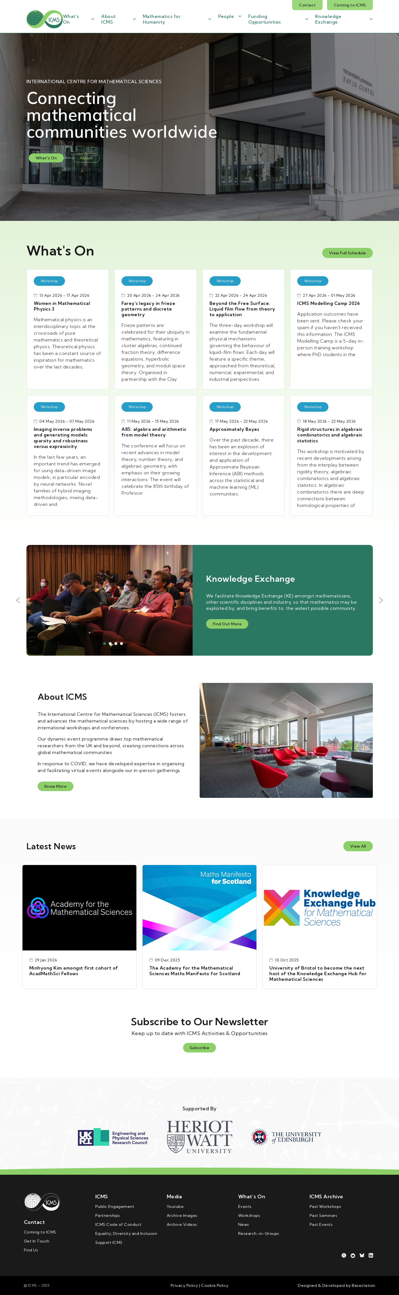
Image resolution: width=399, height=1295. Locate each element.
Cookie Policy (214, 1285)
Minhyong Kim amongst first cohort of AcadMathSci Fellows (73, 970)
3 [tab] (115, 643)
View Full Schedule (347, 252)
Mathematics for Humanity (162, 19)
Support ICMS (109, 1242)
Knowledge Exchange (328, 19)
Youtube (175, 1206)
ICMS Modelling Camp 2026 (328, 303)
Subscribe (199, 1047)
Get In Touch (36, 1241)
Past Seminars (323, 1215)
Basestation (363, 1285)
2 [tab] (110, 643)
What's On (46, 157)
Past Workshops (325, 1206)
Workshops (249, 1215)
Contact (307, 5)
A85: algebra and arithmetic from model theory (154, 432)
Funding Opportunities (264, 19)
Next (381, 600)
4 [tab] (121, 643)
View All (358, 846)
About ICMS (108, 19)
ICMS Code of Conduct (118, 1224)
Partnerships (107, 1215)
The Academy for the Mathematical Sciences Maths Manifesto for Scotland (194, 970)
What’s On (71, 19)
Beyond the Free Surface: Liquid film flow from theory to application (242, 308)
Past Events (321, 1224)
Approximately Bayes (234, 429)
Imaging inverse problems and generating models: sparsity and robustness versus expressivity (63, 437)
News (243, 1224)
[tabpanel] (199, 600)
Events (245, 1206)
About (86, 157)
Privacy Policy (184, 1285)
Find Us (31, 1250)
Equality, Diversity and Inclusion (126, 1233)
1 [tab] (104, 643)
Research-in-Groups (258, 1233)
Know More (55, 786)
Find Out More (227, 623)
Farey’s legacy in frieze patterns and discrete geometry (148, 308)
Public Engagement (114, 1206)
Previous (18, 600)
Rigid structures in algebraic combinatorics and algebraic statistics (330, 434)
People (226, 16)
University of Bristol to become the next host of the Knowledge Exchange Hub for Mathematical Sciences (317, 973)
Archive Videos (182, 1224)
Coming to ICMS (350, 5)
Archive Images (182, 1215)
